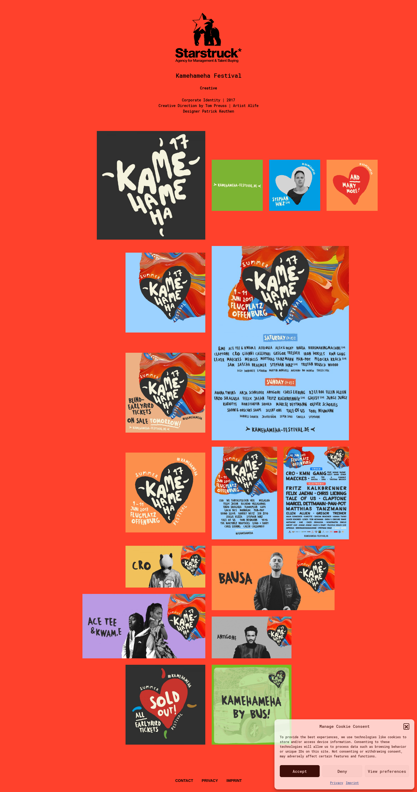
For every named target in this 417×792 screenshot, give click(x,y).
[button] (406, 726)
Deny (342, 771)
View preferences (387, 771)
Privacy (336, 783)
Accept (300, 771)
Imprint (352, 783)
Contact (184, 780)
